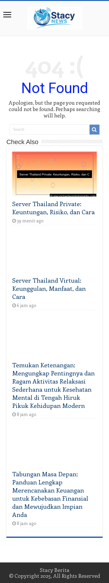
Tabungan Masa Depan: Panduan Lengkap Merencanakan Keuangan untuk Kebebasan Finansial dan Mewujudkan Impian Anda (50, 494)
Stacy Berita (54, 569)
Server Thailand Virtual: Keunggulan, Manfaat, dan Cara (49, 288)
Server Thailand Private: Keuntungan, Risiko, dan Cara (53, 207)
